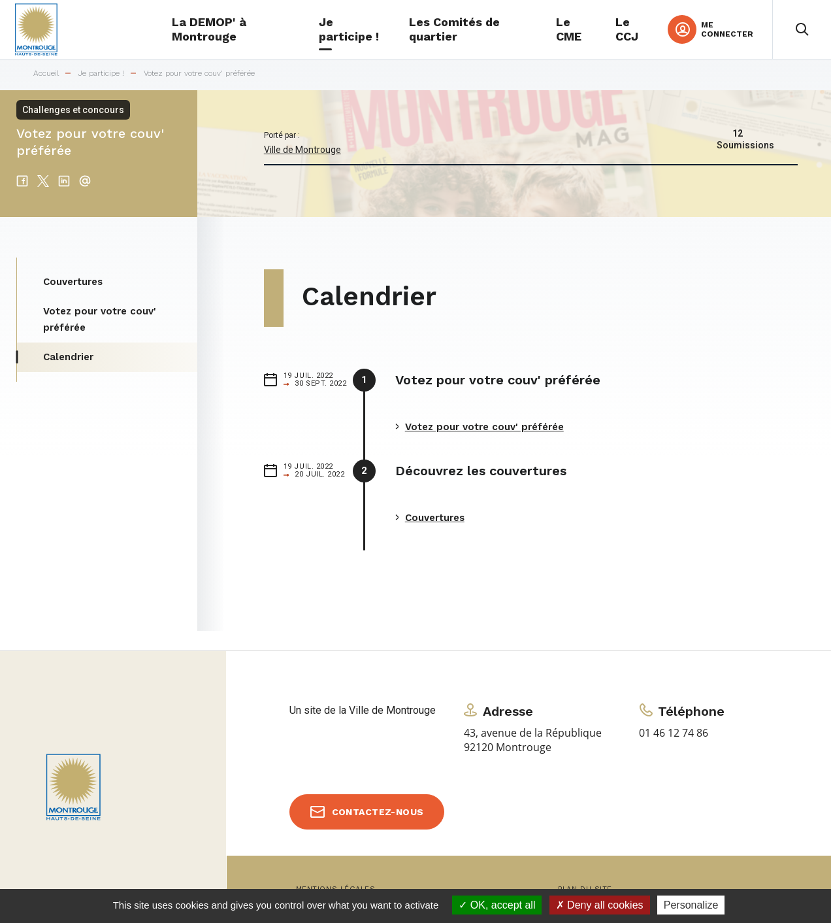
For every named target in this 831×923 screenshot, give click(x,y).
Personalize (691, 905)
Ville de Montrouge (302, 149)
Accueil (46, 73)
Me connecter (727, 29)
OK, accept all (497, 905)
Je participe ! (101, 73)
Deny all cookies (600, 905)
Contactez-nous (378, 812)
